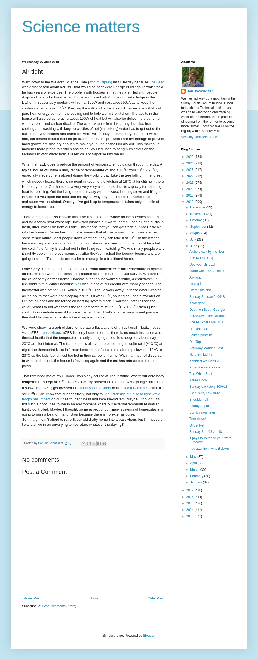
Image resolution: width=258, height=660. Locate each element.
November (198, 214)
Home (94, 598)
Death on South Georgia (207, 310)
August (195, 233)
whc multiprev (100, 82)
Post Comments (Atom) (59, 606)
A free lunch (198, 380)
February (197, 476)
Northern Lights (200, 354)
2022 (190, 176)
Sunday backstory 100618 (208, 387)
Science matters (81, 26)
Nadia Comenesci (137, 388)
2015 (190, 503)
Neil (78, 284)
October (196, 220)
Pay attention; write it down (209, 448)
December (198, 207)
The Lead (156, 82)
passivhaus (52, 333)
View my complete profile (199, 137)
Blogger (148, 635)
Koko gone (197, 303)
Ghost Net (196, 425)
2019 (190, 195)
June (194, 246)
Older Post (155, 598)
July (193, 239)
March (195, 469)
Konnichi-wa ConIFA (204, 361)
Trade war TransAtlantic (206, 271)
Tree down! (197, 419)
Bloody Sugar (199, 406)
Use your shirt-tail (202, 264)
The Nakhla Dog (201, 258)
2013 (190, 516)
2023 (190, 170)
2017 (190, 490)
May (193, 457)
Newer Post (31, 598)
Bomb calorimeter (202, 412)
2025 (190, 157)
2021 (190, 183)
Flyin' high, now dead (204, 393)
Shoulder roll (198, 400)
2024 (190, 163)
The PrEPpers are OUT (206, 322)
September (198, 227)
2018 (190, 202)
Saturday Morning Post (206, 348)
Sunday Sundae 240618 (207, 297)
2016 (190, 497)
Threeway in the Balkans (207, 316)
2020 (190, 189)
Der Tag (195, 342)
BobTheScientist (200, 91)
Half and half (198, 329)
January (196, 482)
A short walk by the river (206, 252)
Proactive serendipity (204, 367)
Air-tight (195, 277)
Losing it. (196, 284)
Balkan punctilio (200, 335)
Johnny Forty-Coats (95, 388)
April (194, 463)
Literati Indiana (200, 290)
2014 (190, 510)
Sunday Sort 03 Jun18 (205, 432)
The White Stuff (200, 374)
